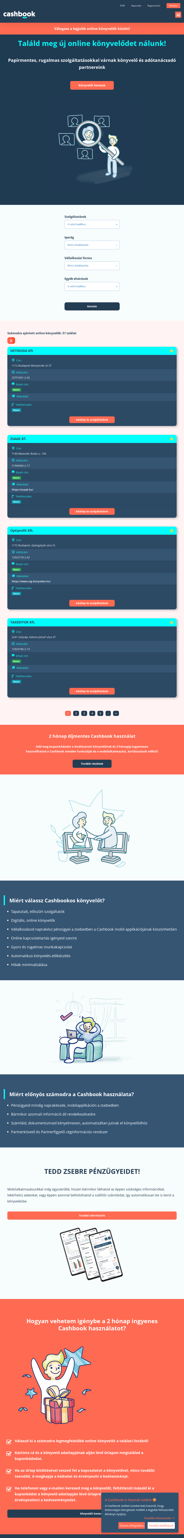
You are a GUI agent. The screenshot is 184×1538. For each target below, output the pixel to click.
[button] (178, 15)
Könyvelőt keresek (92, 85)
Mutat (16, 389)
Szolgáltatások (75, 216)
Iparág (69, 237)
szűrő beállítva (93, 224)
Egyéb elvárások (76, 278)
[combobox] (92, 245)
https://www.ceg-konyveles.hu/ (31, 581)
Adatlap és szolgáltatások (92, 419)
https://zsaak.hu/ (22, 489)
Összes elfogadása (132, 1525)
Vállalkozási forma (78, 258)
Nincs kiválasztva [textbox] (77, 245)
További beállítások (161, 1525)
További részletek (92, 763)
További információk (92, 1215)
